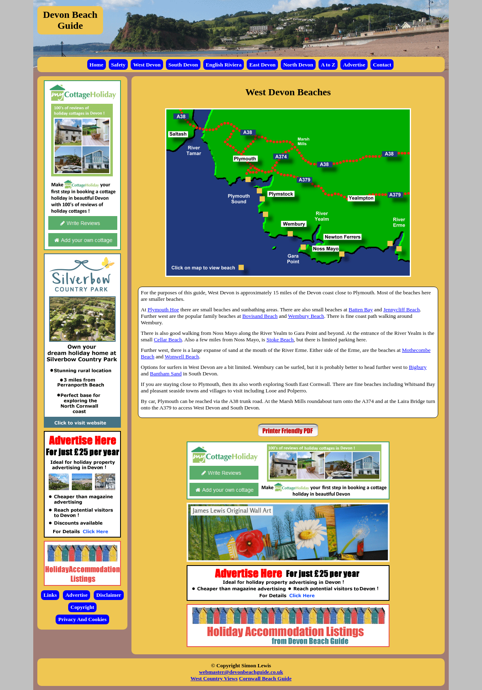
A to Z (328, 65)
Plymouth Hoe (163, 309)
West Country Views (213, 678)
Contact (382, 65)
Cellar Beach (168, 339)
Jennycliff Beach (401, 309)
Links (50, 595)
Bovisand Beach (260, 316)
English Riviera (224, 65)
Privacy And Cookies (82, 619)
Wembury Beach (306, 316)
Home (96, 65)
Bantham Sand (166, 374)
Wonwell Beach (182, 357)
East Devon (262, 65)
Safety (118, 65)
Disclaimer (108, 595)
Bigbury (418, 367)
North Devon (298, 65)
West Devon (147, 65)
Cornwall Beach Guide (265, 678)
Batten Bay (361, 309)
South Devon (183, 65)
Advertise (354, 65)
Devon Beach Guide (70, 20)
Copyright (83, 607)
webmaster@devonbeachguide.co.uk (241, 672)
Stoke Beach (280, 339)
